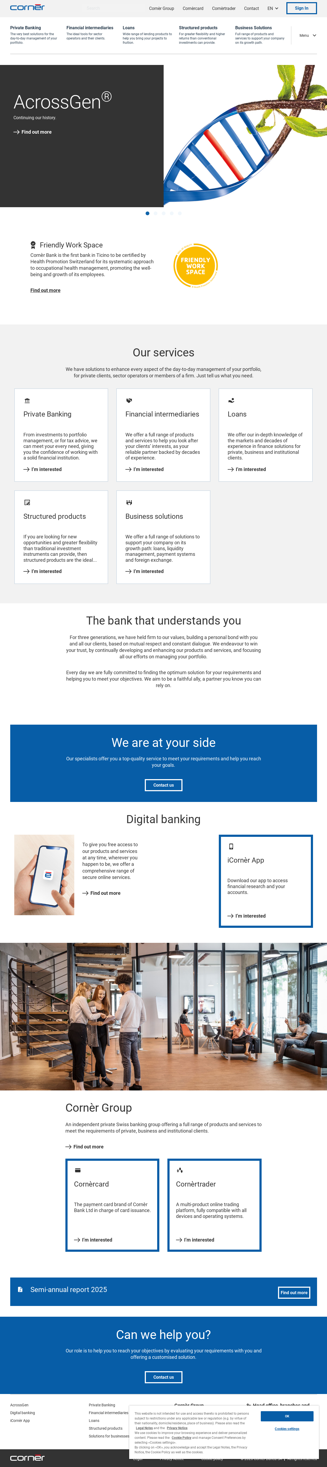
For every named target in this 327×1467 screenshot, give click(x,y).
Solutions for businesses (109, 1436)
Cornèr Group (161, 8)
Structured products (105, 1428)
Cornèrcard (193, 8)
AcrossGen (19, 1405)
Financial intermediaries (108, 1413)
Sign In (301, 8)
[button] (147, 213)
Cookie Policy (181, 1438)
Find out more (32, 132)
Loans (94, 1420)
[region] (224, 1432)
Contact (251, 8)
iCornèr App (20, 1420)
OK (287, 1416)
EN (270, 8)
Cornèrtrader (223, 8)
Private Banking (102, 1405)
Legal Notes (144, 1428)
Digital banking (22, 1413)
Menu (304, 35)
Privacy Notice (177, 1428)
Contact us (163, 785)
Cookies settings (287, 1429)
